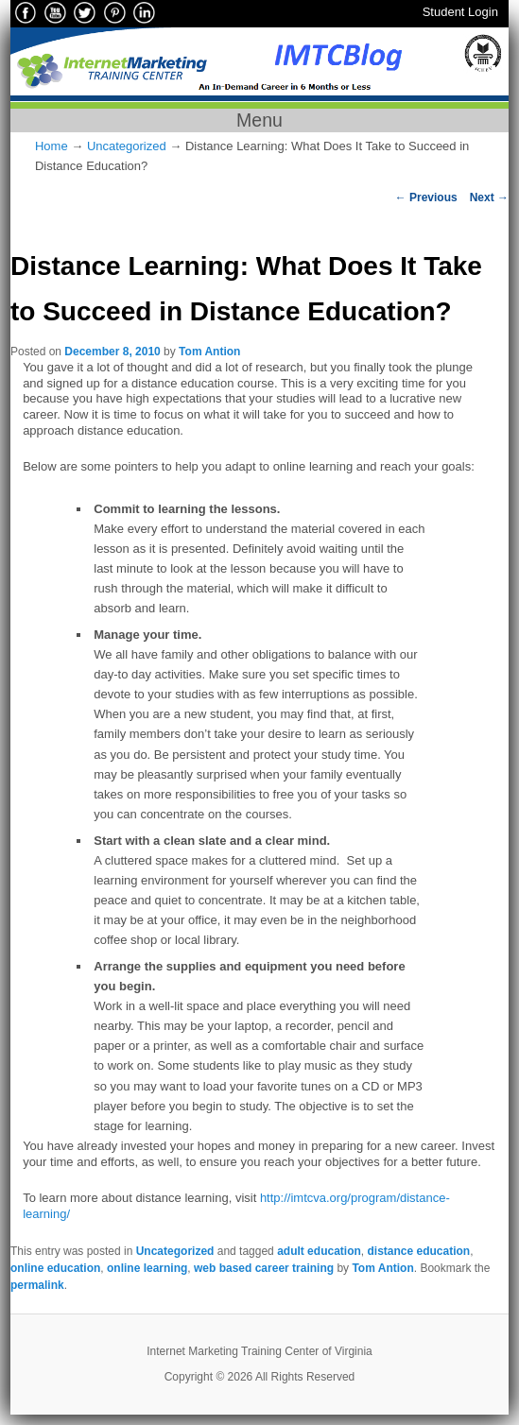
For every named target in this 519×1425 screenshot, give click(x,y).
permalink (37, 1285)
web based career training (264, 1268)
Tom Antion (209, 351)
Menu (259, 120)
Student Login (460, 12)
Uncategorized (126, 146)
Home (51, 146)
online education (55, 1268)
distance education (418, 1251)
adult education (319, 1251)
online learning (147, 1268)
